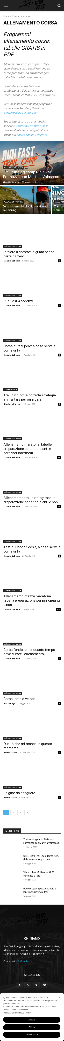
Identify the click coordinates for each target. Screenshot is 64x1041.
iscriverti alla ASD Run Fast (20, 113)
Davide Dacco (10, 752)
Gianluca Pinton (11, 404)
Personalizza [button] (32, 1035)
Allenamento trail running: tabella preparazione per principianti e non (30, 500)
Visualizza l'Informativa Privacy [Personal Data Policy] (17, 1013)
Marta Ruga (9, 703)
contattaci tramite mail (30, 126)
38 (59, 457)
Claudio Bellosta (11, 260)
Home (6, 16)
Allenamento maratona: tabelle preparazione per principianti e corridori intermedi (27, 448)
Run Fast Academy (18, 301)
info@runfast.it (24, 961)
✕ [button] (60, 997)
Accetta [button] (31, 1020)
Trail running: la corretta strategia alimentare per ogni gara (29, 397)
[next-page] (27, 812)
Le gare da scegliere (19, 793)
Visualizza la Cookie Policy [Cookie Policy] (15, 1010)
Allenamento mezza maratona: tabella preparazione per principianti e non (31, 600)
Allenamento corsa (13, 167)
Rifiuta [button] (32, 1027)
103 (58, 609)
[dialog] (32, 1017)
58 (59, 506)
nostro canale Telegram (31, 135)
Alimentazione (10, 389)
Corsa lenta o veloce (19, 699)
